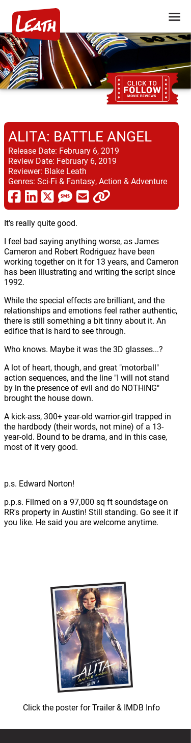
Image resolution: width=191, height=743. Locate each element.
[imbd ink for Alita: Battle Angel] (91, 644)
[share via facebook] (14, 196)
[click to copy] (102, 196)
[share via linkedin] (31, 196)
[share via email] (82, 196)
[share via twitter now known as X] (47, 196)
